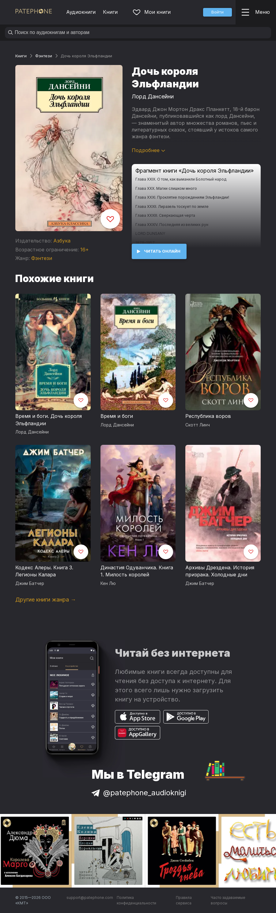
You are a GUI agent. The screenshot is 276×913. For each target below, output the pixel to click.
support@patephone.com (89, 897)
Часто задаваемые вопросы (228, 900)
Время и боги (116, 416)
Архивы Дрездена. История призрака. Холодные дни (219, 571)
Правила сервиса (184, 900)
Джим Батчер (29, 583)
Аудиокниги (81, 12)
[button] (217, 12)
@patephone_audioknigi (138, 792)
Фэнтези (43, 55)
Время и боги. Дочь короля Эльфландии (48, 419)
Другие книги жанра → (45, 599)
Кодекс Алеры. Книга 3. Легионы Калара (44, 571)
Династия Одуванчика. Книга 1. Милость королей (136, 571)
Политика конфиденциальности (136, 900)
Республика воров (208, 416)
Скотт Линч (197, 424)
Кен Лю (108, 583)
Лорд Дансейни (153, 96)
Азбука (61, 241)
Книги (110, 12)
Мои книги (152, 12)
